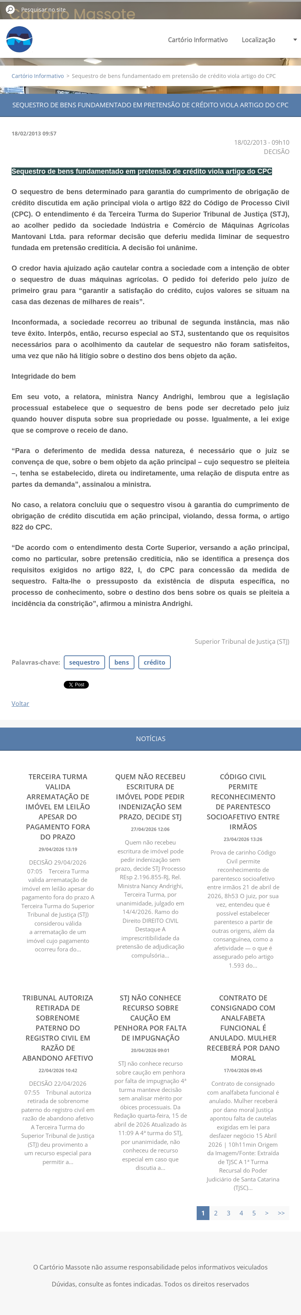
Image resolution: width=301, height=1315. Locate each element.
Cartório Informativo (198, 40)
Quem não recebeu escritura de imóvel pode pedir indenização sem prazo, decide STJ (150, 796)
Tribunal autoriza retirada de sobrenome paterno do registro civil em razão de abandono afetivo (57, 1028)
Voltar (20, 703)
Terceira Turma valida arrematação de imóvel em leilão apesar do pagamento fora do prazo (58, 806)
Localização (258, 40)
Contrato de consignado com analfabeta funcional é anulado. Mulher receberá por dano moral (243, 1028)
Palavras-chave (35, 662)
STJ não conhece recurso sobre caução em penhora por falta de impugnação (150, 1018)
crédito (154, 662)
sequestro (84, 662)
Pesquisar (10, 9)
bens (121, 662)
